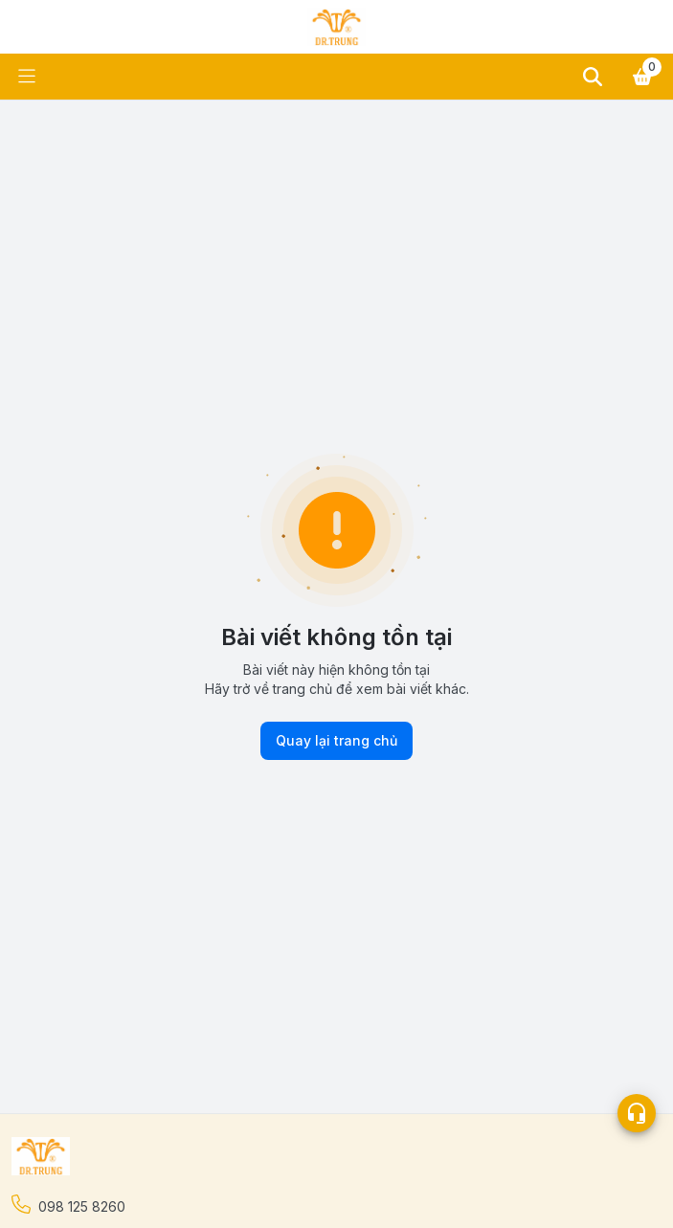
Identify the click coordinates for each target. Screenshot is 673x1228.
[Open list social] (636, 1113)
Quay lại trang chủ (336, 741)
